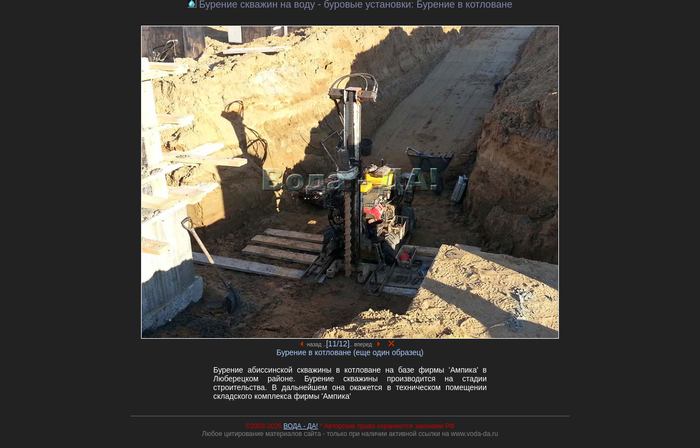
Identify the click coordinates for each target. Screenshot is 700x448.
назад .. (313, 344)
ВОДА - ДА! (300, 426)
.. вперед (364, 344)
